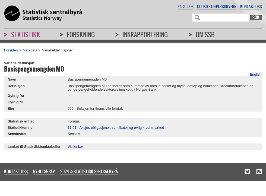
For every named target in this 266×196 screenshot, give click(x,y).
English (185, 6)
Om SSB (205, 34)
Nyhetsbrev (44, 171)
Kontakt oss (251, 6)
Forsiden (11, 50)
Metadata (30, 50)
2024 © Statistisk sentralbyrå (89, 171)
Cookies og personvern (216, 6)
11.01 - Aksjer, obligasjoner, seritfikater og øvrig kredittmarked (116, 127)
